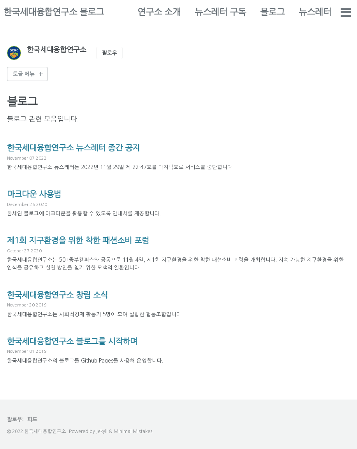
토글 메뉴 (24, 74)
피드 (32, 419)
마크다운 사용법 (37, 194)
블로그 (319, 12)
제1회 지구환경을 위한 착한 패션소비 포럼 (85, 240)
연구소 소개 (205, 12)
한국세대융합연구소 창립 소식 (62, 295)
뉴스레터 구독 (267, 12)
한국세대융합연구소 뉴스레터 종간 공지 (80, 147)
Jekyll (101, 431)
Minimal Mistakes (133, 431)
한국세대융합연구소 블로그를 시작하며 (79, 341)
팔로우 (109, 53)
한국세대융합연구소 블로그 (54, 12)
